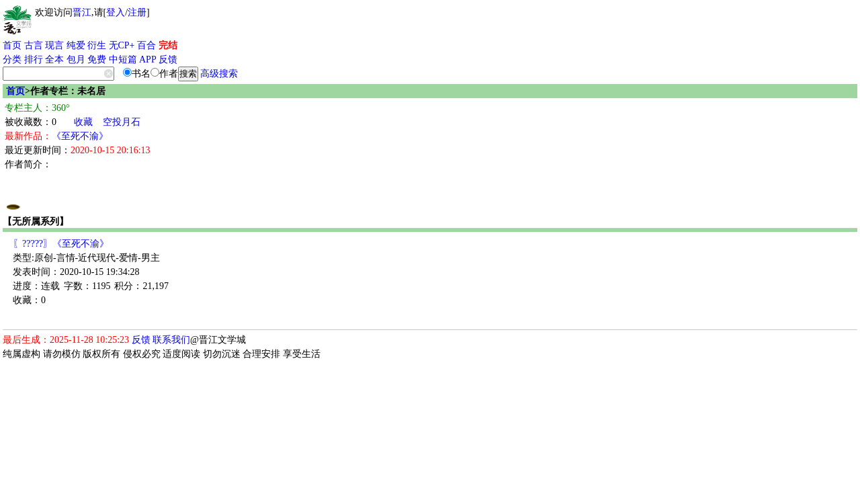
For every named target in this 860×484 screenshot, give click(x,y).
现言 (54, 45)
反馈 (168, 59)
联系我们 (171, 340)
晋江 (82, 12)
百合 (146, 45)
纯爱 (76, 45)
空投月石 (121, 122)
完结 (168, 45)
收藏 (83, 122)
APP (148, 59)
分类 (12, 59)
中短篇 (123, 59)
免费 (96, 59)
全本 (54, 59)
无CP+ (122, 45)
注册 (137, 12)
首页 (12, 45)
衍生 (96, 45)
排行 (33, 59)
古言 (33, 45)
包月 (76, 59)
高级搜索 (219, 74)
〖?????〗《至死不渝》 (61, 244)
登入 (115, 12)
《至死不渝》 (80, 136)
